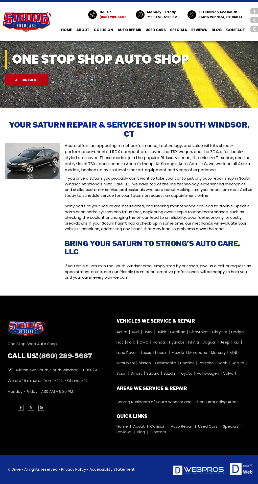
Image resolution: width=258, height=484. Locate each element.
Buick (162, 331)
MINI (234, 352)
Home (66, 29)
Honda (159, 342)
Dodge (238, 331)
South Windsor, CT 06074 (221, 17)
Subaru (153, 373)
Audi (135, 331)
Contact (235, 29)
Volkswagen (208, 373)
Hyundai (177, 342)
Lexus (146, 352)
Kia (237, 342)
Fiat (120, 342)
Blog (217, 29)
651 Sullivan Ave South (218, 12)
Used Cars (156, 29)
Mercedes (198, 352)
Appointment (26, 80)
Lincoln (162, 352)
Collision (103, 29)
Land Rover (127, 352)
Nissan (145, 363)
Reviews (199, 29)
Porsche (207, 363)
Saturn (238, 363)
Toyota (186, 373)
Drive (16, 469)
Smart (137, 373)
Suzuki (169, 373)
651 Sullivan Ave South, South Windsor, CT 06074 (52, 370)
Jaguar (210, 342)
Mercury (219, 352)
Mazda (178, 352)
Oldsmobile (166, 363)
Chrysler (220, 331)
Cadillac (178, 331)
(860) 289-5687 (113, 17)
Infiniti (194, 342)
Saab (223, 363)
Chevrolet (199, 331)
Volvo (228, 373)
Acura (122, 331)
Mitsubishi (126, 363)
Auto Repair (129, 29)
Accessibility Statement (112, 469)
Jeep (225, 342)
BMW (149, 331)
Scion (122, 373)
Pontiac (188, 363)
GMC (144, 342)
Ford (131, 342)
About (82, 29)
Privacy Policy (73, 469)
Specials (178, 29)
